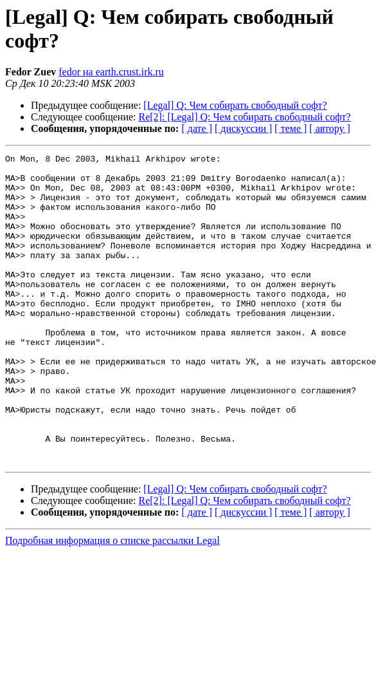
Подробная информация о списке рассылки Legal (112, 602)
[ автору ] (329, 128)
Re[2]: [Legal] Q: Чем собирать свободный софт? (245, 116)
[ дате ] (196, 128)
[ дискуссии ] (243, 128)
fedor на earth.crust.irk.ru (111, 71)
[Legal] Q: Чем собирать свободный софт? (235, 105)
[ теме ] (290, 128)
